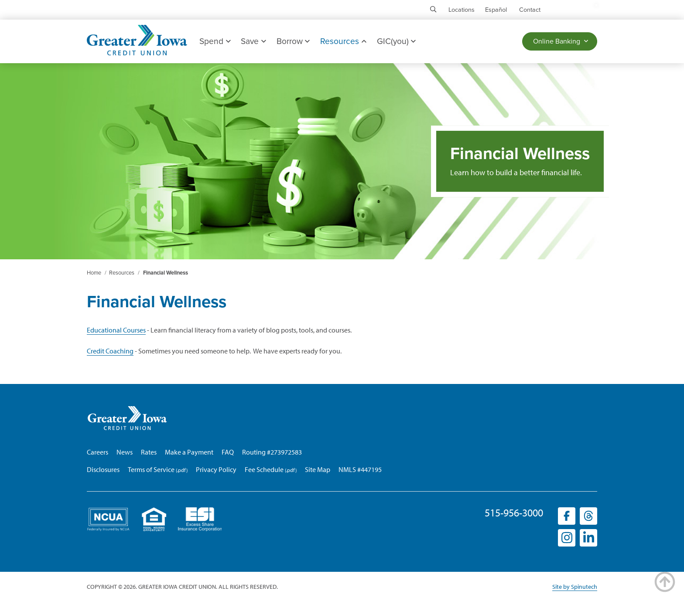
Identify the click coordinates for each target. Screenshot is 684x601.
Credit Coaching (110, 350)
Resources (343, 41)
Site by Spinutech (574, 586)
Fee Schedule (264, 469)
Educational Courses (116, 330)
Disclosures (103, 469)
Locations (461, 10)
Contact (529, 10)
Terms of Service (151, 469)
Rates (149, 452)
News (124, 452)
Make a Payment (189, 452)
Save (253, 41)
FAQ (228, 452)
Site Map (317, 469)
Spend (214, 41)
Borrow (293, 41)
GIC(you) (396, 41)
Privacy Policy (216, 469)
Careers (97, 452)
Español (496, 10)
